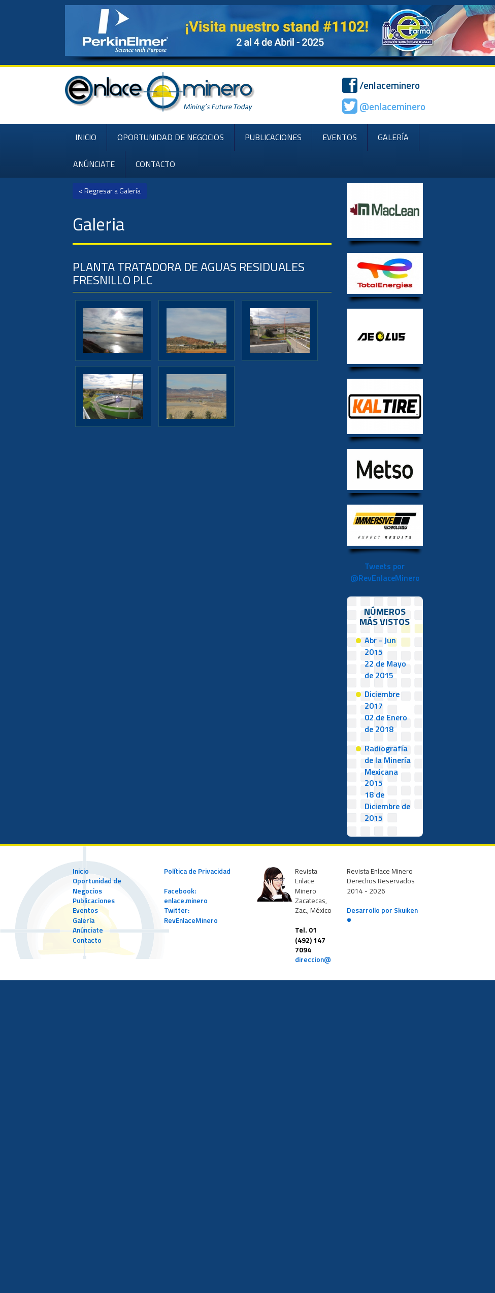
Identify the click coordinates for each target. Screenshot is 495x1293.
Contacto (87, 940)
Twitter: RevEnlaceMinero (191, 915)
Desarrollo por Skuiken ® (382, 915)
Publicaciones (94, 901)
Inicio (81, 871)
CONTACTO (155, 164)
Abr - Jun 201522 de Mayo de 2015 (385, 657)
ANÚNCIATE (94, 164)
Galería (83, 920)
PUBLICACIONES (273, 137)
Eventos (85, 910)
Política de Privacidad (197, 871)
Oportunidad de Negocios (97, 886)
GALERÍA (393, 137)
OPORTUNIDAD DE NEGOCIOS (170, 137)
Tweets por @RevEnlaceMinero (385, 572)
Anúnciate (88, 930)
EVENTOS (339, 137)
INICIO (85, 137)
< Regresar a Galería (110, 190)
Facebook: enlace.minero (186, 896)
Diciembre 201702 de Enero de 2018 (386, 711)
